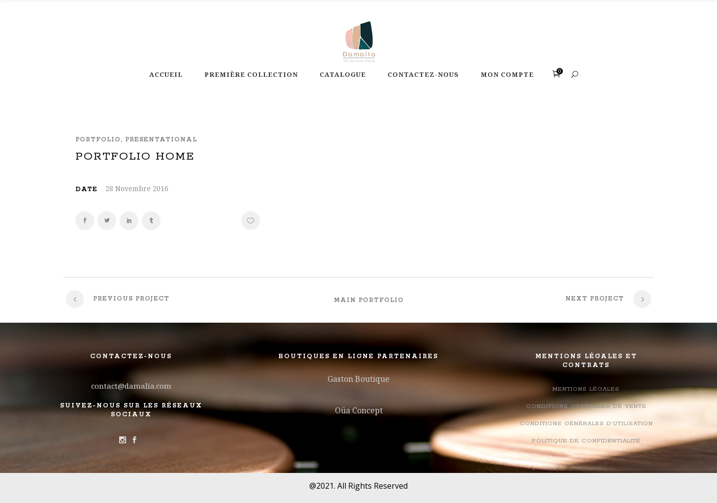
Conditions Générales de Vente (586, 406)
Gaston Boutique (358, 378)
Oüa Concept (359, 410)
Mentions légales (586, 389)
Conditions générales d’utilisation (586, 423)
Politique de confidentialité (586, 440)
